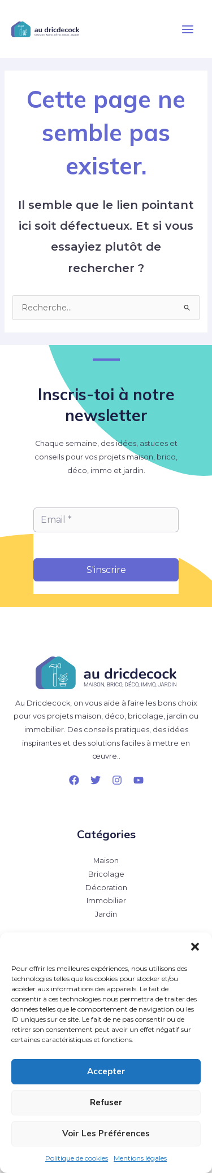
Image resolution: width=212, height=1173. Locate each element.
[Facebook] (74, 780)
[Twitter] (95, 780)
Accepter (106, 1071)
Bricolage (106, 874)
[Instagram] (117, 780)
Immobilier (106, 900)
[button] (195, 946)
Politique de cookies (76, 1158)
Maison (106, 860)
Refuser (106, 1102)
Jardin (106, 914)
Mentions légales (140, 1158)
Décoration (106, 887)
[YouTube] (138, 780)
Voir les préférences (106, 1133)
